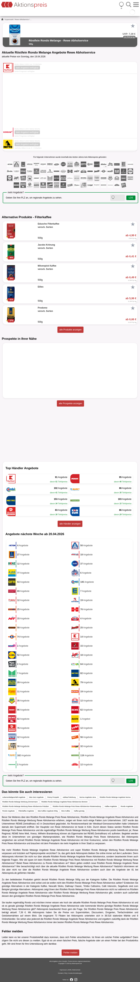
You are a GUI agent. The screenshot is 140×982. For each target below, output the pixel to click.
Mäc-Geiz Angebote (36, 797)
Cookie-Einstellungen (75, 973)
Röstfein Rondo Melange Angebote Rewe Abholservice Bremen (64, 802)
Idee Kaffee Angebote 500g (48, 811)
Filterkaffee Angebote (26, 811)
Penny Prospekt (53, 797)
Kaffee (104, 879)
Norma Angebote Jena (87, 797)
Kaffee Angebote (111, 806)
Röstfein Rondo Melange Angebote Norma (115, 797)
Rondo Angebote (127, 806)
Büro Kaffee (65, 811)
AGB (69, 970)
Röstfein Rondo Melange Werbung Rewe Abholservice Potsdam (25, 806)
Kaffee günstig (79, 811)
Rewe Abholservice (22, 19)
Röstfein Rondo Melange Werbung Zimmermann (20, 802)
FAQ (65, 973)
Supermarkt (9, 19)
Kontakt (60, 973)
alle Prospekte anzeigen (70, 403)
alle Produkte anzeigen (70, 329)
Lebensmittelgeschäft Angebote (13, 797)
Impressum (63, 970)
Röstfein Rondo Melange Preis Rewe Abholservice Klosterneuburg (77, 806)
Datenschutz (76, 970)
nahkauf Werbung (69, 797)
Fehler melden (70, 952)
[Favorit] (132, 26)
